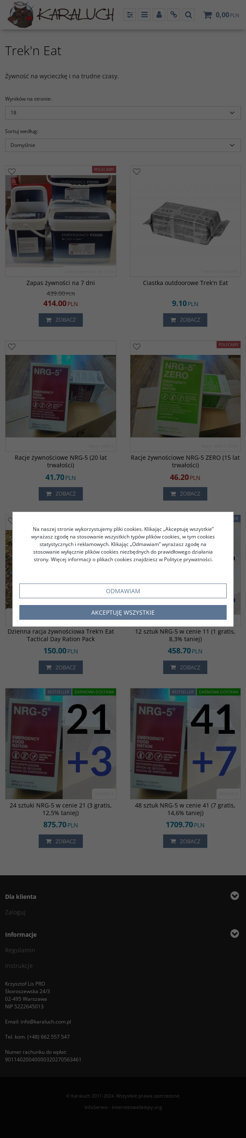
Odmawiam (123, 591)
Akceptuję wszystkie (123, 612)
